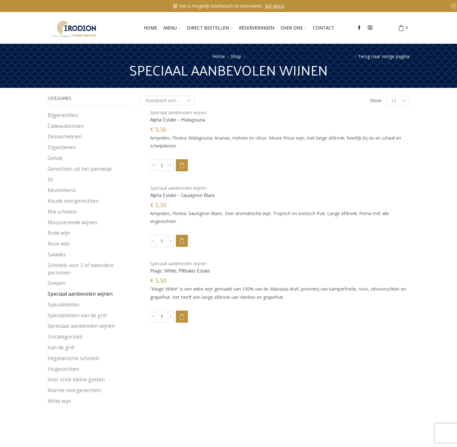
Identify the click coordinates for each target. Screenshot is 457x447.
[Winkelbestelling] (168, 100)
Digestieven (62, 147)
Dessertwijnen (65, 136)
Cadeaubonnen (66, 125)
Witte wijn (59, 401)
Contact (323, 28)
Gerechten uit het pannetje (80, 168)
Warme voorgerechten (74, 390)
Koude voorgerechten (73, 200)
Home (150, 28)
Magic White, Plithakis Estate (180, 270)
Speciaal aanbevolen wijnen (178, 112)
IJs (50, 179)
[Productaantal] (162, 165)
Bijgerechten (63, 115)
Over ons (294, 28)
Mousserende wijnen (72, 222)
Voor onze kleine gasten (76, 379)
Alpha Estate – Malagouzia (177, 119)
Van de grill (61, 347)
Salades (57, 254)
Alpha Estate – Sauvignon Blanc (182, 195)
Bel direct (274, 6)
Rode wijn (59, 232)
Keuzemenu (62, 190)
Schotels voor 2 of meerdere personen (81, 269)
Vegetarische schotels (73, 358)
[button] (182, 165)
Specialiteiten (63, 304)
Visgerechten (63, 368)
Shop (236, 56)
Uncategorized (65, 336)
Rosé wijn (59, 243)
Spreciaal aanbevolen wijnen (81, 325)
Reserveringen (256, 28)
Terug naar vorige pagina (383, 56)
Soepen (56, 282)
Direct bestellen (210, 28)
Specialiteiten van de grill (77, 315)
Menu (172, 28)
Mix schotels (62, 211)
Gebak (55, 157)
